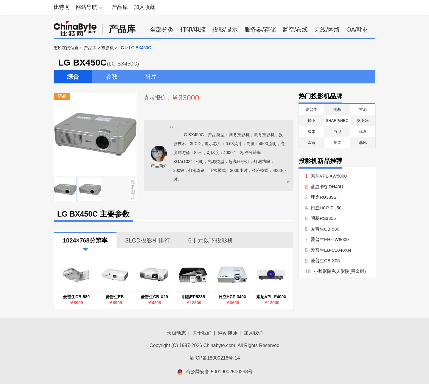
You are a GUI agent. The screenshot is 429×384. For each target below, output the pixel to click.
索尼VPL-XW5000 (329, 175)
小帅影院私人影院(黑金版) (340, 271)
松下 (311, 120)
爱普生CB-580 (76, 296)
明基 (337, 109)
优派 (363, 131)
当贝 (337, 131)
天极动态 (176, 332)
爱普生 (311, 109)
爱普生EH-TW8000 (330, 239)
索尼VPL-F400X (271, 296)
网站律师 (227, 332)
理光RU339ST (325, 197)
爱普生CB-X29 (154, 296)
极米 (311, 131)
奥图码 (363, 120)
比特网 (62, 7)
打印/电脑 (193, 29)
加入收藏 (144, 7)
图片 (150, 76)
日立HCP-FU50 (326, 207)
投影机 (107, 47)
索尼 (363, 109)
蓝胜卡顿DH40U (327, 186)
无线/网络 (327, 29)
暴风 (363, 142)
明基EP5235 (193, 296)
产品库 (120, 7)
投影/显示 (225, 29)
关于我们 (202, 332)
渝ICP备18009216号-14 (215, 357)
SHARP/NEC (337, 120)
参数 (112, 76)
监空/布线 (295, 29)
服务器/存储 (260, 29)
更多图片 (133, 189)
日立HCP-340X (232, 296)
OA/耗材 (357, 29)
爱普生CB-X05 (325, 260)
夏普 (337, 142)
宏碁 (311, 142)
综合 (73, 76)
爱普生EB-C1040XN (115, 296)
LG (121, 47)
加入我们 (253, 332)
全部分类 (162, 29)
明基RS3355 (323, 218)
